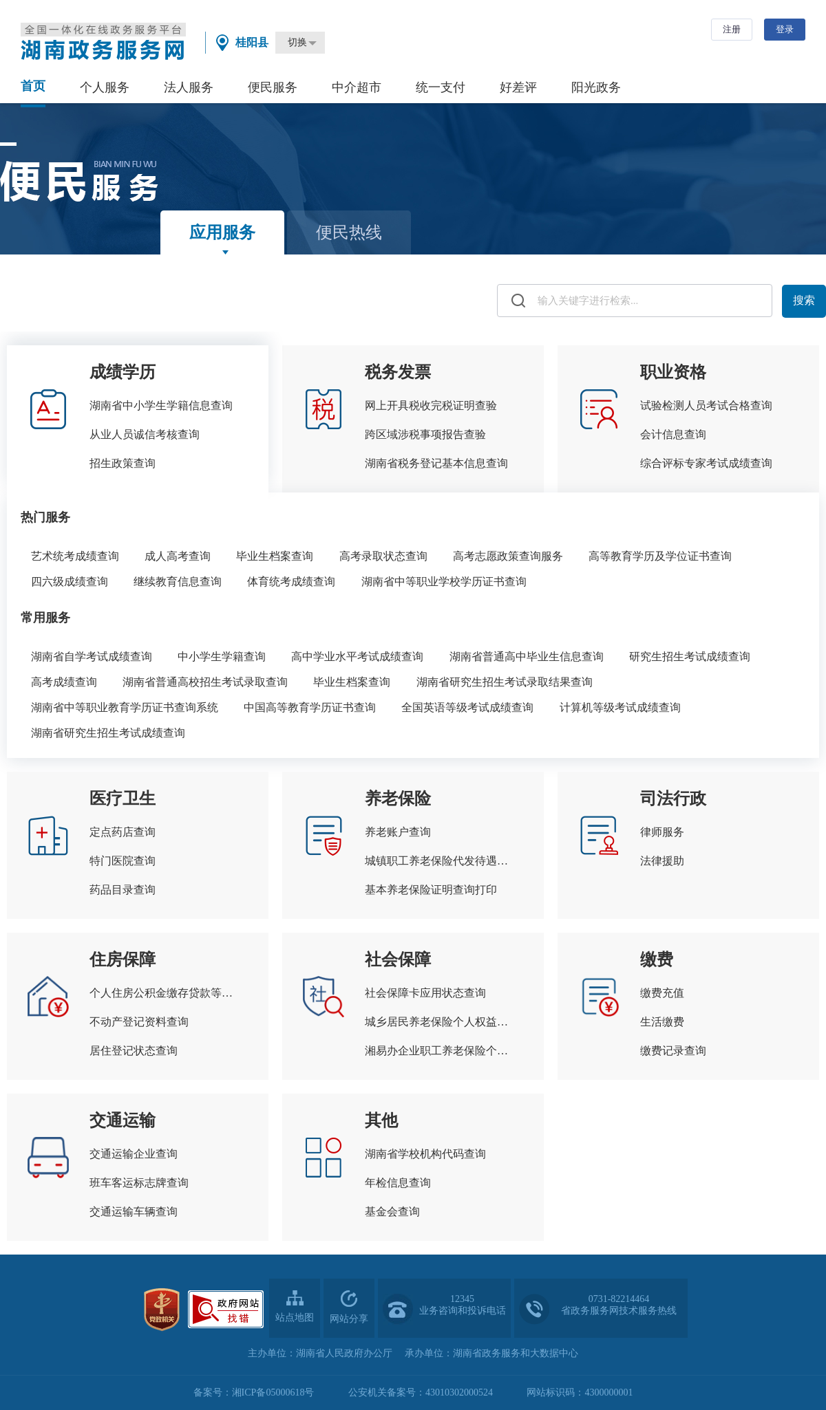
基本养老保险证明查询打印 (431, 890)
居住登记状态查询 (133, 1050)
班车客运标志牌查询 (139, 1183)
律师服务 (662, 832)
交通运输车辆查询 (133, 1211)
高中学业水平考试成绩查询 (357, 656)
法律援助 (662, 861)
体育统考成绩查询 (291, 581)
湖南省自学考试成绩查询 (91, 656)
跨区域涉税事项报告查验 (425, 434)
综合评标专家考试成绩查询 (706, 463)
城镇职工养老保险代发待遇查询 (440, 861)
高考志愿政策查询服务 (508, 556)
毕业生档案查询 (274, 556)
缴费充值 (662, 993)
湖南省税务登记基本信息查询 (436, 463)
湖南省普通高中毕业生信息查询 (526, 656)
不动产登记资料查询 (139, 1022)
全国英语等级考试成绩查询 (467, 707)
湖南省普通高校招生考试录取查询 (205, 682)
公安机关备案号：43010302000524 (420, 1392)
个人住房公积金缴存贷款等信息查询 (165, 993)
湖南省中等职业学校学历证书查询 (444, 581)
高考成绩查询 (64, 682)
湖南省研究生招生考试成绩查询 (108, 733)
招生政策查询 (122, 463)
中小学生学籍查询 (222, 656)
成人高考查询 (178, 556)
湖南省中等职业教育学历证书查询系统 (124, 707)
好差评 (518, 87)
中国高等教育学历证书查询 (310, 707)
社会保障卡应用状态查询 (425, 993)
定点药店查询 (122, 832)
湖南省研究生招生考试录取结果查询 (504, 682)
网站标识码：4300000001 (580, 1392)
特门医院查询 (122, 861)
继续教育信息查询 (178, 581)
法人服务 (188, 87)
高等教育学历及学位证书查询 (660, 556)
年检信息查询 (398, 1183)
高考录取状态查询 (383, 556)
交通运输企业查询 (133, 1154)
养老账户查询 (398, 832)
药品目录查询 (122, 890)
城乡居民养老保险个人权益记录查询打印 (440, 1022)
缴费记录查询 (673, 1050)
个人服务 (104, 87)
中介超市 (356, 87)
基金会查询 (392, 1211)
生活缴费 (662, 1022)
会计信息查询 (673, 434)
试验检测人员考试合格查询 (706, 405)
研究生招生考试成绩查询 (689, 656)
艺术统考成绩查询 (75, 556)
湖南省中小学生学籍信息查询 (161, 405)
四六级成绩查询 (69, 581)
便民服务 (272, 87)
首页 (33, 86)
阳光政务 (596, 87)
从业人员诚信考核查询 (144, 434)
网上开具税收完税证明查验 (431, 405)
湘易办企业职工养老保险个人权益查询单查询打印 (440, 1050)
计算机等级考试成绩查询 (620, 707)
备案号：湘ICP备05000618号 (254, 1392)
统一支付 (440, 87)
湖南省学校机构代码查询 (425, 1154)
